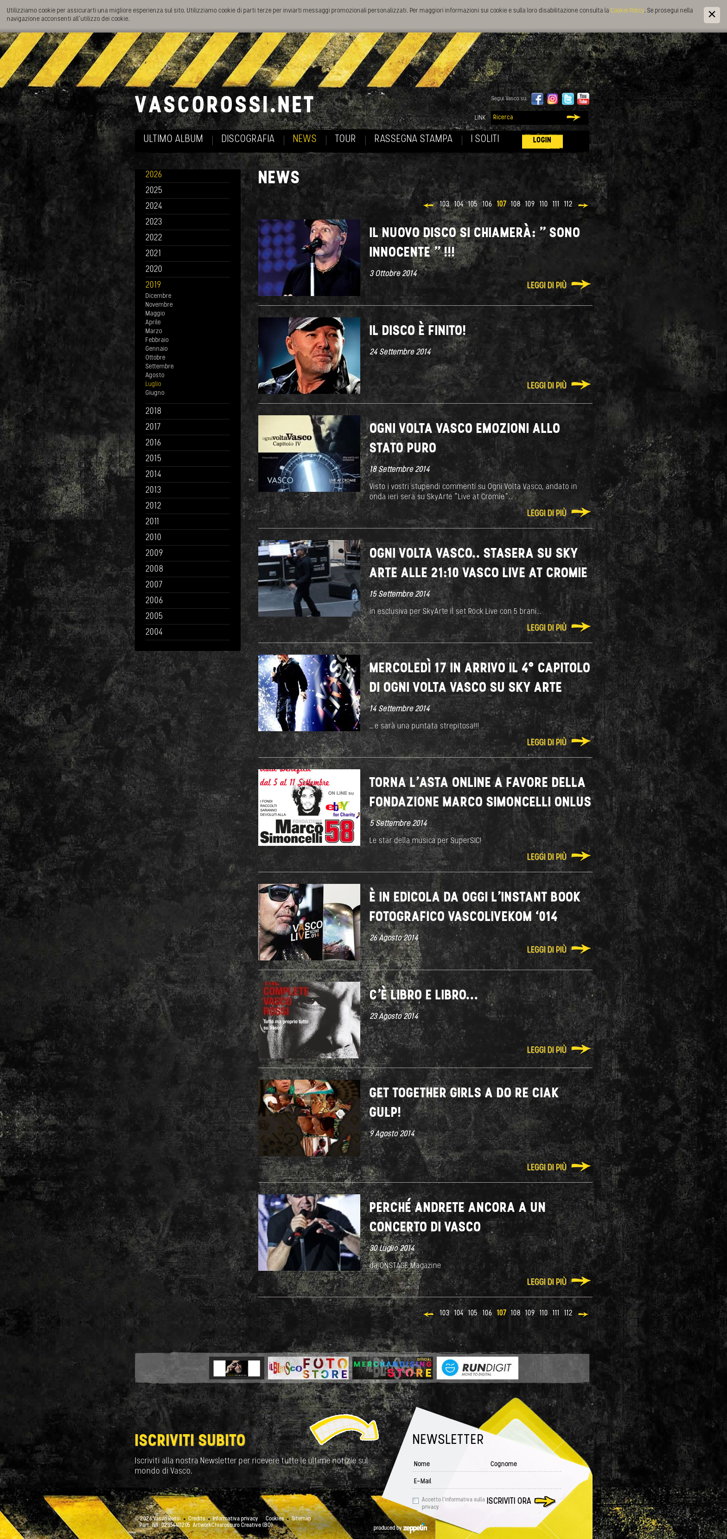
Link (480, 118)
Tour (346, 139)
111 (556, 204)
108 (516, 204)
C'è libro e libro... (424, 996)
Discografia (248, 139)
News (305, 139)
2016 (153, 443)
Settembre (160, 366)
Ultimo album (174, 139)
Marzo (154, 331)
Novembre (159, 305)
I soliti (485, 139)
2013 (153, 490)
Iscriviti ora (509, 1501)
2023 (154, 222)
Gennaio (157, 349)
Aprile (153, 322)
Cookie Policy (627, 10)
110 (544, 204)
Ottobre (156, 357)
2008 (155, 569)
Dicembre (159, 296)
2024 (154, 206)
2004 (154, 632)
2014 (154, 474)
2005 (154, 616)
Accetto (453, 1503)
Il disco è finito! (418, 331)
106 (487, 204)
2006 (154, 601)
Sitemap (301, 1519)
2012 (154, 506)
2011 (152, 522)
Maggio (155, 313)
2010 (154, 538)
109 (530, 204)
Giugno (155, 393)
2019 (153, 285)
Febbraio (157, 340)
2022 (154, 238)
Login (542, 140)
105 (473, 204)
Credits (196, 1519)
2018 (154, 411)
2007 (154, 585)
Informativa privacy (235, 1519)
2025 (154, 191)
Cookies (275, 1519)
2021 (153, 254)
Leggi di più (547, 286)
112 (568, 204)
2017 (153, 427)
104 (459, 204)
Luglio (153, 384)
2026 (154, 175)
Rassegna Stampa (414, 139)
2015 (154, 459)
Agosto (155, 375)
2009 (154, 553)
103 (445, 204)
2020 (154, 269)
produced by (400, 1528)
